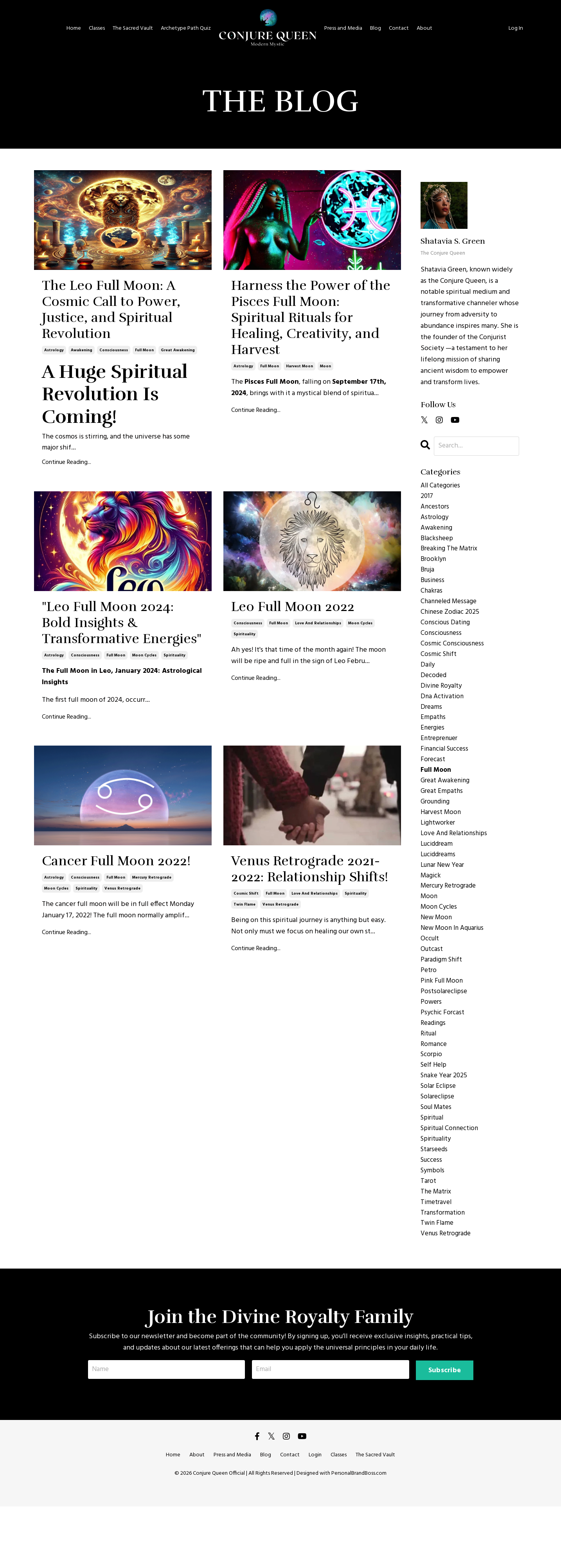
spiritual (434, 1162)
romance (434, 1083)
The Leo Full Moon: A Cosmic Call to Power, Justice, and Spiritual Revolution (112, 345)
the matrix (437, 1241)
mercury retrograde (151, 1042)
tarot (429, 1229)
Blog (375, 28)
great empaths (443, 813)
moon (325, 443)
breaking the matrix (451, 553)
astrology (54, 421)
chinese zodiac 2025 (452, 621)
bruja (428, 576)
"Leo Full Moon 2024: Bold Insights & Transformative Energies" (109, 726)
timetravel (437, 1252)
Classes (99, 28)
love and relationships (318, 723)
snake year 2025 (445, 1117)
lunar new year (445, 891)
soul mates (437, 1150)
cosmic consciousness (454, 655)
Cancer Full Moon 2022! (119, 1011)
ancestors (436, 508)
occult (431, 970)
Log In (516, 28)
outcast (432, 982)
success (433, 1207)
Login (315, 1508)
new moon (437, 948)
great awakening (178, 421)
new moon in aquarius (455, 959)
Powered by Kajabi (281, 1539)
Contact (398, 28)
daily (428, 677)
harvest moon (299, 443)
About (423, 28)
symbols (433, 1218)
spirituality (174, 790)
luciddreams (440, 880)
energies (433, 745)
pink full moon (443, 1015)
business (434, 587)
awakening (81, 421)
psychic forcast (444, 1049)
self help (435, 1105)
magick (431, 903)
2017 (427, 497)
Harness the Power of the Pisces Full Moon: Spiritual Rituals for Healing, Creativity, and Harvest (306, 356)
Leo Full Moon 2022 (293, 692)
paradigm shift (443, 993)
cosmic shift (246, 1087)
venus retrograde (122, 1053)
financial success (447, 767)
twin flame (244, 1098)
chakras (432, 598)
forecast (433, 779)
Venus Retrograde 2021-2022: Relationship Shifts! (308, 1034)
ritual (429, 1072)
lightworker (439, 846)
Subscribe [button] (444, 1423)
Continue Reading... (66, 534)
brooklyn (434, 565)
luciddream (438, 869)
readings (434, 1060)
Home (75, 28)
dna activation (443, 711)
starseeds (435, 1196)
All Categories (442, 486)
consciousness (113, 421)
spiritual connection (452, 1173)
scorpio (432, 1094)
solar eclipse (440, 1128)
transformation (444, 1263)
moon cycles (144, 790)
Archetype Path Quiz (186, 28)
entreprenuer (441, 756)
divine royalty (443, 700)
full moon (144, 421)
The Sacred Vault (134, 28)
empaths (433, 734)
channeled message (450, 610)
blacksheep (438, 542)
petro (429, 1004)
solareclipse (439, 1139)
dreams (432, 722)
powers (432, 1038)
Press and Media (343, 28)
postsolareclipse (445, 1027)
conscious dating (447, 632)
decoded (434, 689)
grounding (437, 824)
